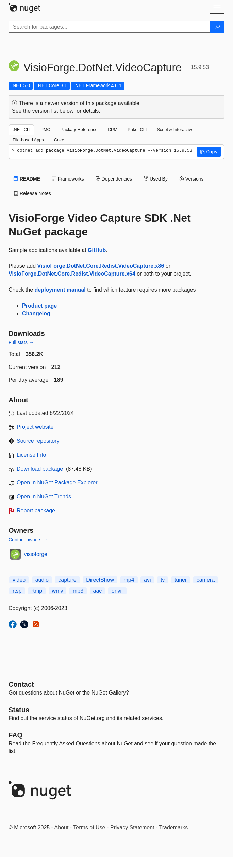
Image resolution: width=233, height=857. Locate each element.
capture (67, 580)
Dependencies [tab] (114, 178)
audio (42, 580)
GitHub (97, 250)
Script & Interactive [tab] (175, 129)
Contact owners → (28, 539)
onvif (117, 591)
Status (19, 710)
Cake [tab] (59, 139)
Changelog (36, 313)
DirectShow (100, 580)
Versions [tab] (191, 178)
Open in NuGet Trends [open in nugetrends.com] (44, 496)
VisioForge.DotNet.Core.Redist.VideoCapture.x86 (100, 266)
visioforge (35, 554)
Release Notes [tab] (32, 193)
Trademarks (173, 827)
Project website (35, 427)
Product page (39, 306)
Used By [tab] (156, 178)
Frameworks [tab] (68, 178)
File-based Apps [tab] (28, 139)
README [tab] (27, 178)
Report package (36, 510)
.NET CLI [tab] (21, 129)
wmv (57, 591)
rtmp (36, 591)
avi (147, 580)
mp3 (78, 591)
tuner (180, 580)
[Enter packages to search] (110, 27)
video (19, 580)
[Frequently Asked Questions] (15, 735)
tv (163, 580)
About (61, 827)
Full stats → (21, 342)
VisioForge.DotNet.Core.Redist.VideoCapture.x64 (72, 274)
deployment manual (59, 290)
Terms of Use (89, 827)
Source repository (38, 441)
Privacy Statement (132, 827)
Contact (21, 684)
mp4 (128, 580)
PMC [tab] (45, 129)
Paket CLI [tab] (137, 129)
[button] (209, 152)
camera (206, 580)
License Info (31, 455)
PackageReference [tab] (79, 129)
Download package (40, 469)
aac (97, 591)
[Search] (217, 27)
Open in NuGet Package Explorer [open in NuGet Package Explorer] (57, 482)
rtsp (17, 591)
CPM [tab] (112, 129)
